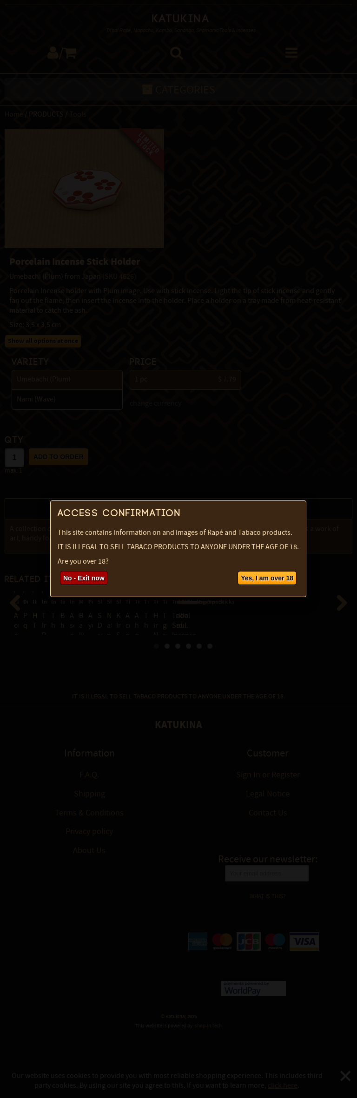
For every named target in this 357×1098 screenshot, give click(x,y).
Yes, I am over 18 (267, 578)
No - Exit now (84, 578)
